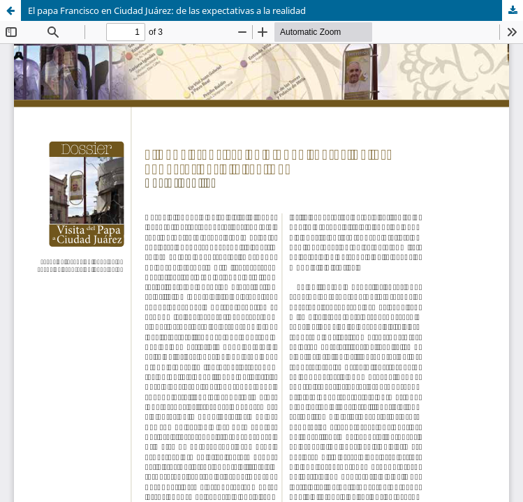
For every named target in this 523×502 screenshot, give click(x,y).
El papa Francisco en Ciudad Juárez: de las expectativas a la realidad (167, 10)
